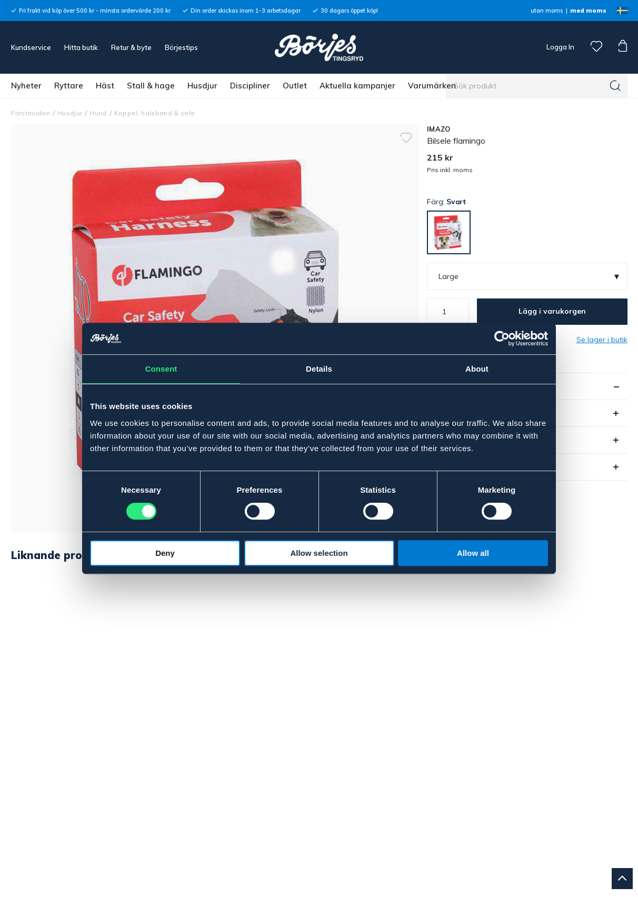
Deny (165, 553)
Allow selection (318, 553)
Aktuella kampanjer (357, 86)
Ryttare (68, 86)
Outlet (295, 86)
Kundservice (31, 47)
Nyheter (26, 86)
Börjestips (181, 47)
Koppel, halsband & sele (154, 113)
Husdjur (202, 86)
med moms (588, 10)
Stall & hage (151, 86)
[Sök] (615, 86)
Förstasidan (31, 113)
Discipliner (250, 86)
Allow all (473, 553)
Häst (105, 86)
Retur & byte (131, 47)
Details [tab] (319, 368)
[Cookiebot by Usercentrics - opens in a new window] (502, 338)
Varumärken (432, 86)
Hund (97, 113)
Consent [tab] (161, 368)
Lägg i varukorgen (552, 311)
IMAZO (438, 129)
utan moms (547, 10)
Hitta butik (81, 47)
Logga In (559, 47)
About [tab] (477, 368)
